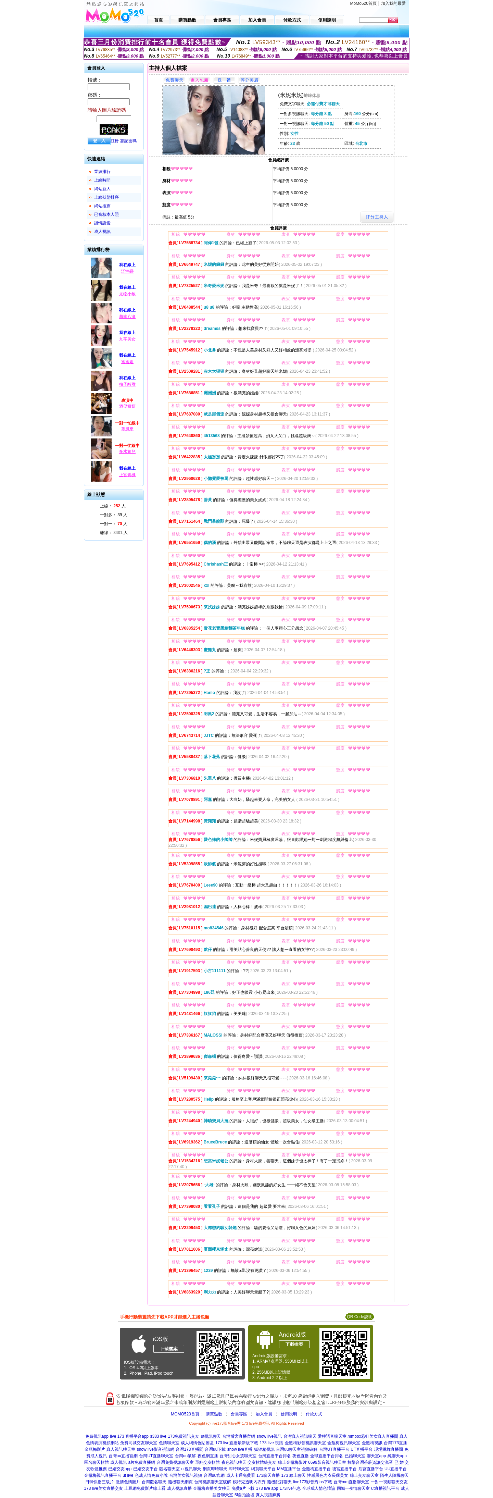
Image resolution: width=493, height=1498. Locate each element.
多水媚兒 (127, 451)
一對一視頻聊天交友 (389, 1482)
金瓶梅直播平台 (316, 1468)
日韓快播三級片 (99, 1482)
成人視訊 (102, 231)
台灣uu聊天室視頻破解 (296, 1449)
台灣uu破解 (185, 1455)
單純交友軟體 (207, 1462)
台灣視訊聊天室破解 (212, 1482)
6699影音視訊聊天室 (327, 1462)
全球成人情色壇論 (318, 1488)
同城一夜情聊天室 (353, 1488)
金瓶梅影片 (95, 1449)
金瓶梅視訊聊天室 (343, 1442)
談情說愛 (102, 223)
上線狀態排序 (106, 197)
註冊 (115, 140)
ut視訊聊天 (211, 1436)
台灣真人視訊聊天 (299, 1436)
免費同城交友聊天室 (138, 1442)
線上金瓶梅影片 (292, 1462)
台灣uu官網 (214, 1475)
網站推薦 (102, 205)
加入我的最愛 (393, 3)
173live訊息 (290, 1488)
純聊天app (397, 1455)
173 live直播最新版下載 (236, 1442)
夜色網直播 (208, 1455)
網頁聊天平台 (263, 1468)
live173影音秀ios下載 (312, 1482)
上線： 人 (113, 506)
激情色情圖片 (128, 1482)
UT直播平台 (361, 1449)
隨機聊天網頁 (180, 1482)
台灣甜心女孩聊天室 (237, 1455)
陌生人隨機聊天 (394, 1475)
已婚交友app (119, 1468)
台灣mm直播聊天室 (351, 1482)
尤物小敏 (127, 294)
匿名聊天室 (169, 1468)
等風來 (127, 428)
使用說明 (289, 1414)
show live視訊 (269, 1436)
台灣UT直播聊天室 (156, 1455)
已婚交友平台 (145, 1468)
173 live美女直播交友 (103, 1488)
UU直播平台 (395, 1468)
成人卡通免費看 (240, 1475)
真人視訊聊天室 (120, 1449)
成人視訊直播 (179, 1488)
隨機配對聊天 (279, 1482)
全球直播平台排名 (326, 1455)
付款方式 (314, 1414)
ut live (128, 1475)
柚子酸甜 (127, 384)
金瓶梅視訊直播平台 (102, 1475)
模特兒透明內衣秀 (249, 1482)
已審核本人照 (106, 214)
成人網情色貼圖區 (197, 1442)
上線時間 (102, 180)
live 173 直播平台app (129, 1436)
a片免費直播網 (141, 1462)
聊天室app (376, 1455)
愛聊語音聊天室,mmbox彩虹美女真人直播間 (358, 1436)
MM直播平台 (288, 1468)
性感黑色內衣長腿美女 (327, 1475)
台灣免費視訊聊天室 (175, 1462)
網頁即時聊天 (215, 1468)
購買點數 (213, 1414)
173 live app (267, 1488)
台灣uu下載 (215, 1449)
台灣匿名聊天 (154, 1482)
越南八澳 (127, 316)
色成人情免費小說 (151, 1475)
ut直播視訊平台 (385, 1488)
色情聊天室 (169, 1442)
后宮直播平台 (370, 1468)
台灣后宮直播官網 (238, 1436)
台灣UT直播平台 (334, 1449)
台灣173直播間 (189, 1449)
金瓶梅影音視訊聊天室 (305, 1442)
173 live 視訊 (271, 1442)
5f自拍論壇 (244, 1495)
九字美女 (127, 339)
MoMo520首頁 (363, 3)
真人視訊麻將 (268, 1495)
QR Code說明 (359, 1316)
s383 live (158, 1436)
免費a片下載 (243, 1488)
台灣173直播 (395, 1442)
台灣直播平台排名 (274, 1455)
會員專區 (239, 1414)
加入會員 (264, 1414)
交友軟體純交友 (262, 1462)
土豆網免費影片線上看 (144, 1488)
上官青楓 (127, 474)
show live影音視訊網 (155, 1449)
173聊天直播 (268, 1475)
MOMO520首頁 (185, 1414)
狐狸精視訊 (264, 1449)
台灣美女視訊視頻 (185, 1475)
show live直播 (239, 1449)
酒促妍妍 (127, 406)
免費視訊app (97, 1436)
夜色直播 (300, 1455)
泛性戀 (127, 271)
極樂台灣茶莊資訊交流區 (370, 1462)
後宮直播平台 (344, 1468)
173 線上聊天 (293, 1475)
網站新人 (102, 188)
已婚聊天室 (355, 1455)
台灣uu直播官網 (123, 1455)
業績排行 (102, 171)
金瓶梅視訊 (372, 1442)
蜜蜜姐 (127, 361)
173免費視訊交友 (183, 1436)
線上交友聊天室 (364, 1475)
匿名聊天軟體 (96, 1462)
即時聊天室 (239, 1468)
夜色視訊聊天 (234, 1462)
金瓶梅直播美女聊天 (211, 1488)
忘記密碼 (128, 140)
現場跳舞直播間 (388, 1449)
